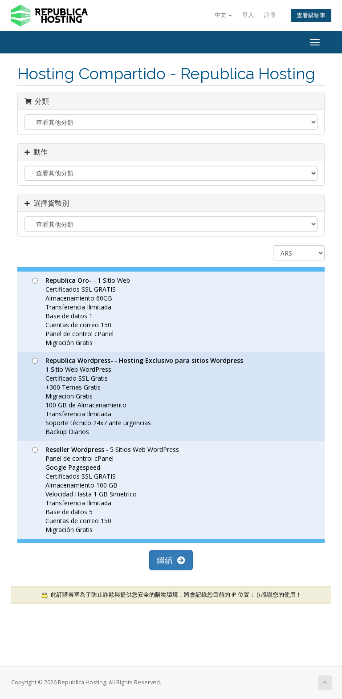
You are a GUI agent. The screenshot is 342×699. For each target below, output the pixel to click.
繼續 (171, 560)
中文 (223, 15)
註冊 (270, 15)
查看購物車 (311, 15)
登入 (248, 15)
